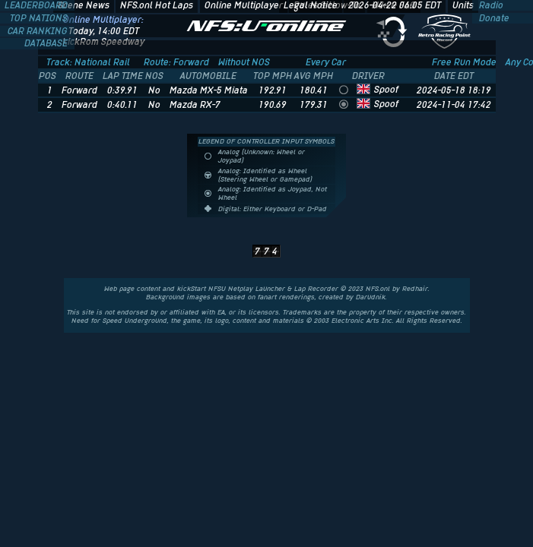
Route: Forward (176, 62)
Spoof (386, 90)
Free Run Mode (464, 62)
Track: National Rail (88, 62)
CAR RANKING (39, 31)
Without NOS (244, 62)
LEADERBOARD (37, 5)
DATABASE (47, 43)
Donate (493, 18)
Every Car (326, 62)
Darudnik (370, 297)
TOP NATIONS (40, 18)
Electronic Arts (355, 320)
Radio (490, 5)
